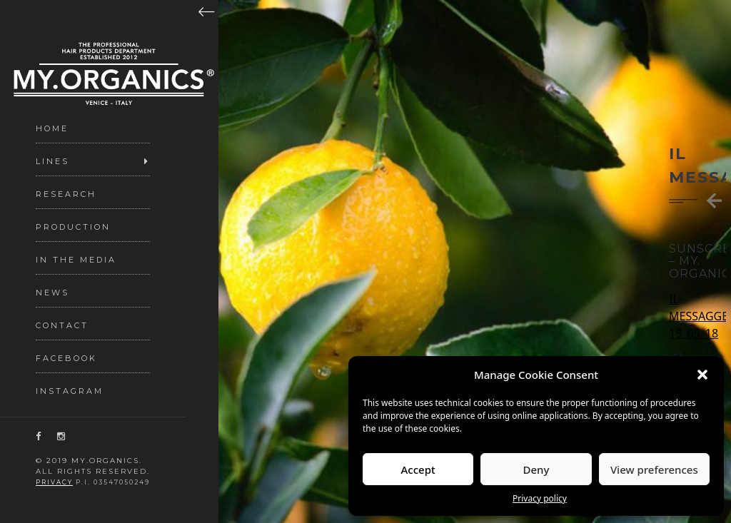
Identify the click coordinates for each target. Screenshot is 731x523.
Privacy (54, 482)
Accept (418, 469)
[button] (702, 374)
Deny (536, 469)
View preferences (654, 469)
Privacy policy (540, 498)
